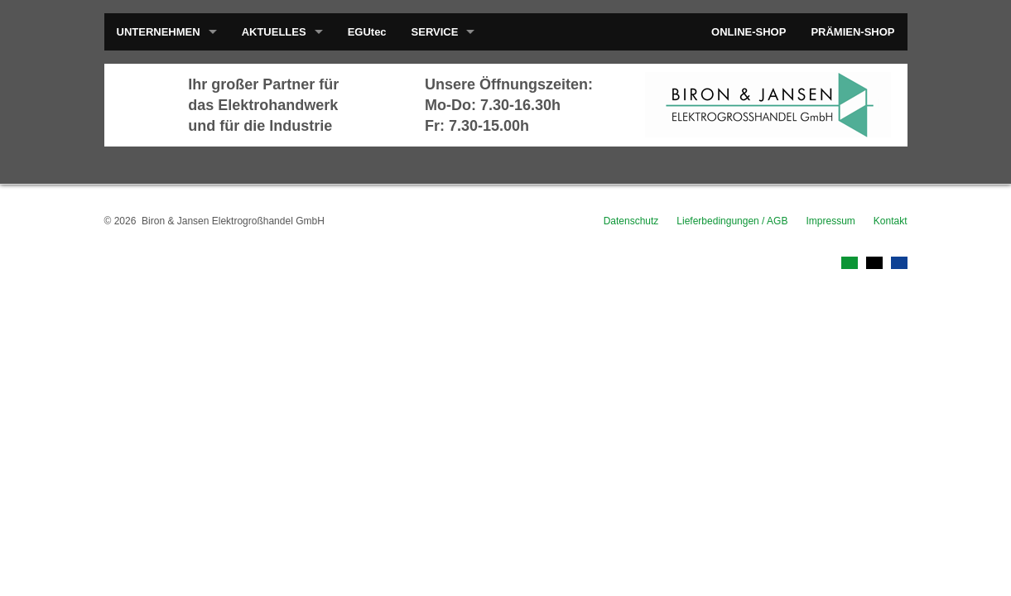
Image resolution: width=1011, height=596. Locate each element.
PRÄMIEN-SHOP (852, 32)
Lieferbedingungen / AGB (731, 221)
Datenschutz (631, 221)
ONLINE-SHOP (748, 32)
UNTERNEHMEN (158, 32)
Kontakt (890, 221)
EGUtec (367, 32)
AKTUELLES (274, 32)
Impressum (830, 221)
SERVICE (435, 32)
